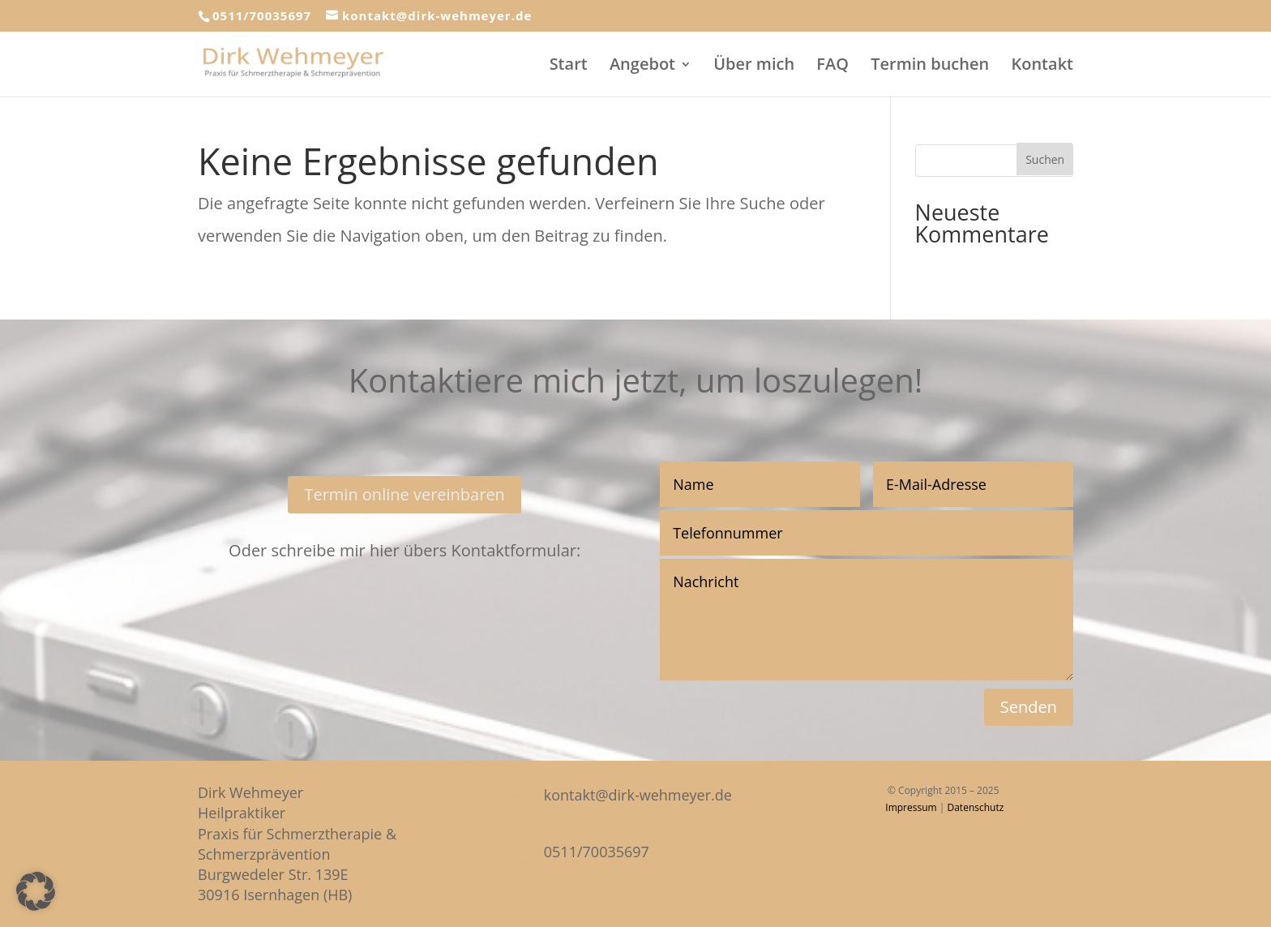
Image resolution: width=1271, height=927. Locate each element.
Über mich (753, 66)
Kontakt (1042, 66)
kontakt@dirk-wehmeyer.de (638, 795)
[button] (35, 891)
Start (569, 66)
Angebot (642, 66)
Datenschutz (975, 807)
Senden (1028, 707)
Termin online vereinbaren (404, 494)
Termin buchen (930, 66)
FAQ (832, 66)
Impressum (910, 807)
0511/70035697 (261, 15)
